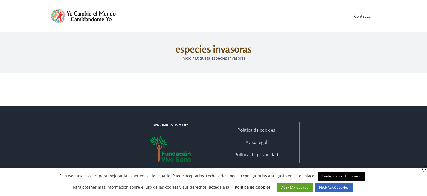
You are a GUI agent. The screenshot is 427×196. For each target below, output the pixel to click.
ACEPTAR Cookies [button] (294, 187)
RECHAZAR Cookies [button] (334, 187)
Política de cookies (256, 130)
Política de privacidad (256, 155)
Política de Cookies (252, 187)
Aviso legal (256, 142)
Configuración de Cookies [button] (341, 176)
